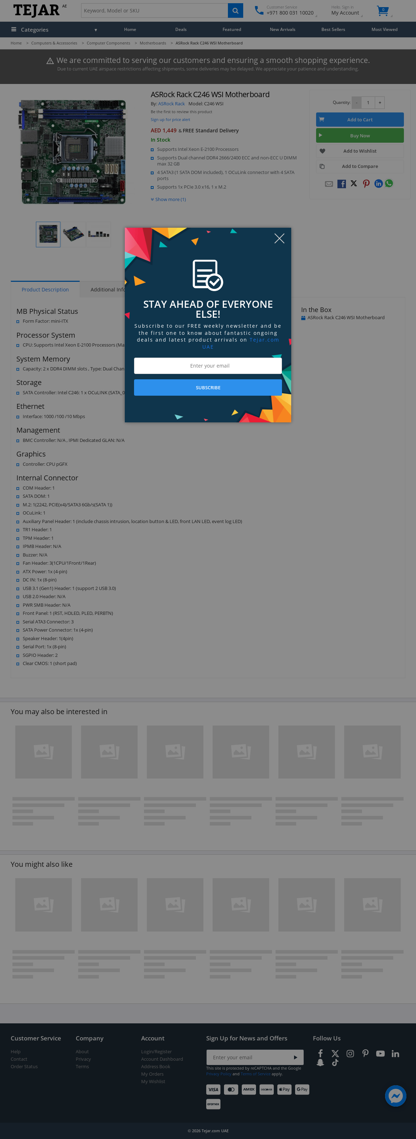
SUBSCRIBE (208, 387)
